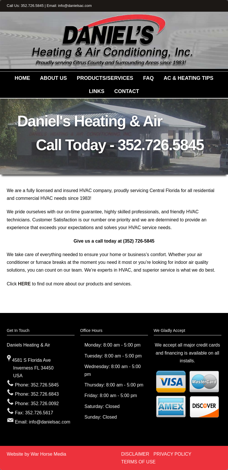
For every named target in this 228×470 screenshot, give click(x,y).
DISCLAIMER (135, 454)
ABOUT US (53, 78)
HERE (24, 283)
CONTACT (126, 91)
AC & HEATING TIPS (188, 78)
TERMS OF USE (138, 461)
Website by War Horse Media (36, 454)
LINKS (96, 91)
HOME (22, 78)
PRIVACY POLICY (172, 454)
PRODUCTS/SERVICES (105, 78)
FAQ (148, 78)
